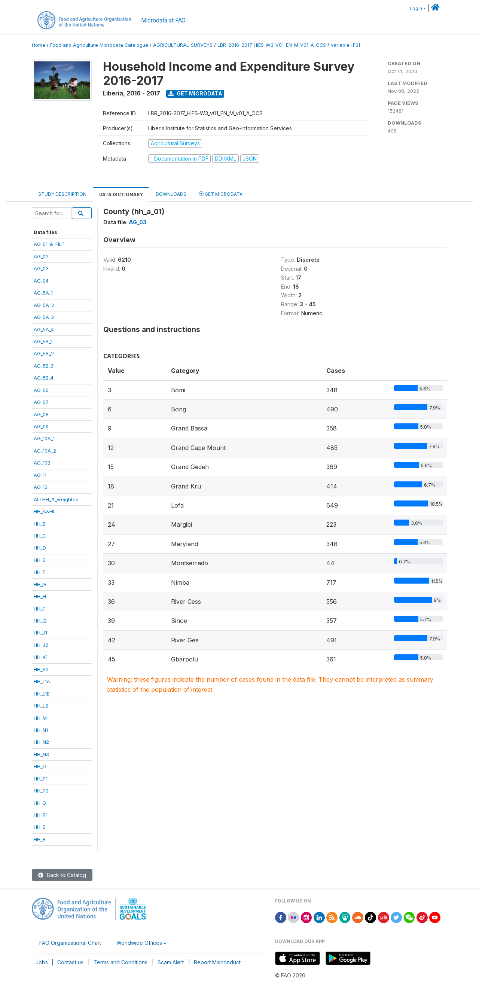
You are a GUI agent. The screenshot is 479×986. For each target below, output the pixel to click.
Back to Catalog (62, 875)
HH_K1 (41, 657)
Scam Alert (171, 962)
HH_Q (40, 803)
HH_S (40, 827)
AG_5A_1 (43, 293)
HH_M (40, 718)
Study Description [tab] (62, 194)
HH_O (40, 766)
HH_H (40, 596)
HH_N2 (41, 742)
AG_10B (42, 463)
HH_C (40, 536)
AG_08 (41, 414)
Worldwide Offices (139, 943)
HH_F (39, 572)
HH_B (40, 524)
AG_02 (41, 256)
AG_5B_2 (44, 353)
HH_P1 (41, 779)
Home (38, 45)
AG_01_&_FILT (49, 244)
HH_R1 (41, 815)
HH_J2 (41, 645)
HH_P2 (41, 791)
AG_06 (41, 390)
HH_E (39, 560)
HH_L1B (42, 694)
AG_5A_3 (44, 317)
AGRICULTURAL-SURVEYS (183, 45)
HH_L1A (42, 681)
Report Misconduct (217, 962)
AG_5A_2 (44, 305)
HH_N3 (41, 754)
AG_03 (41, 268)
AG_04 (41, 281)
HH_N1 (41, 730)
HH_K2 (41, 669)
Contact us (70, 962)
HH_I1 (40, 609)
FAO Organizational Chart (70, 943)
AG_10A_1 (44, 438)
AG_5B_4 (44, 378)
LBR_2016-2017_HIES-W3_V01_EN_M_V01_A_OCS (271, 45)
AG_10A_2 (45, 451)
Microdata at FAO (163, 20)
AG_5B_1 (43, 341)
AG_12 (41, 487)
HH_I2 (40, 621)
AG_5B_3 (44, 366)
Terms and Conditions (120, 962)
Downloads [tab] (171, 194)
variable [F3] (345, 45)
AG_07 (41, 402)
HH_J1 (40, 633)
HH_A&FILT (46, 511)
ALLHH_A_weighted (56, 499)
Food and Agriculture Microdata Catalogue (99, 45)
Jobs (42, 962)
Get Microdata (195, 93)
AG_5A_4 (44, 329)
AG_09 (41, 426)
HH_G (40, 584)
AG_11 (40, 475)
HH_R (40, 839)
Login (416, 8)
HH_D (40, 548)
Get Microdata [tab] (220, 194)
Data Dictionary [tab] (121, 194)
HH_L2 (41, 706)
